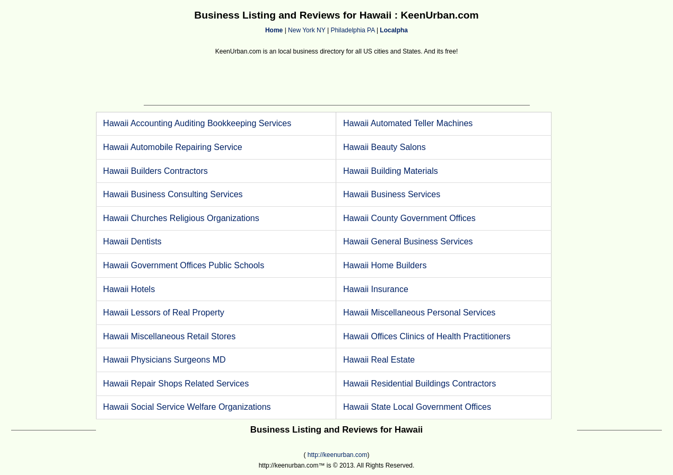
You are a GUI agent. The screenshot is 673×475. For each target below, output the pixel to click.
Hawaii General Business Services (408, 241)
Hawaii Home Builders (384, 265)
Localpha (394, 30)
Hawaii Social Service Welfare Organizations (186, 406)
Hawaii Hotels (129, 289)
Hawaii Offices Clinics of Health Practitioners (426, 336)
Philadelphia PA (352, 30)
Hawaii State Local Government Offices (417, 406)
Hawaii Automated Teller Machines (408, 123)
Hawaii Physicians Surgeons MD (164, 359)
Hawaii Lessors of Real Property (163, 312)
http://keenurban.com (338, 455)
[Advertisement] (337, 81)
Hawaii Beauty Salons (384, 147)
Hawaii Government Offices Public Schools (183, 265)
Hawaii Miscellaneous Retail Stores (169, 336)
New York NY (306, 30)
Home (274, 30)
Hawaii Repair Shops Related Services (176, 383)
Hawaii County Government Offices (409, 218)
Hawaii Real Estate (379, 359)
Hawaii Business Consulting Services (172, 194)
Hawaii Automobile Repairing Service (172, 147)
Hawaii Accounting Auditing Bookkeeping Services (197, 123)
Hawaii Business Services (391, 194)
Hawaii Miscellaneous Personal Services (419, 312)
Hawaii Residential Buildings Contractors (419, 383)
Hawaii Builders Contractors (155, 170)
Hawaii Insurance (375, 289)
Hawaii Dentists (132, 241)
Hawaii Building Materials (390, 170)
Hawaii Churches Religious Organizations (181, 218)
